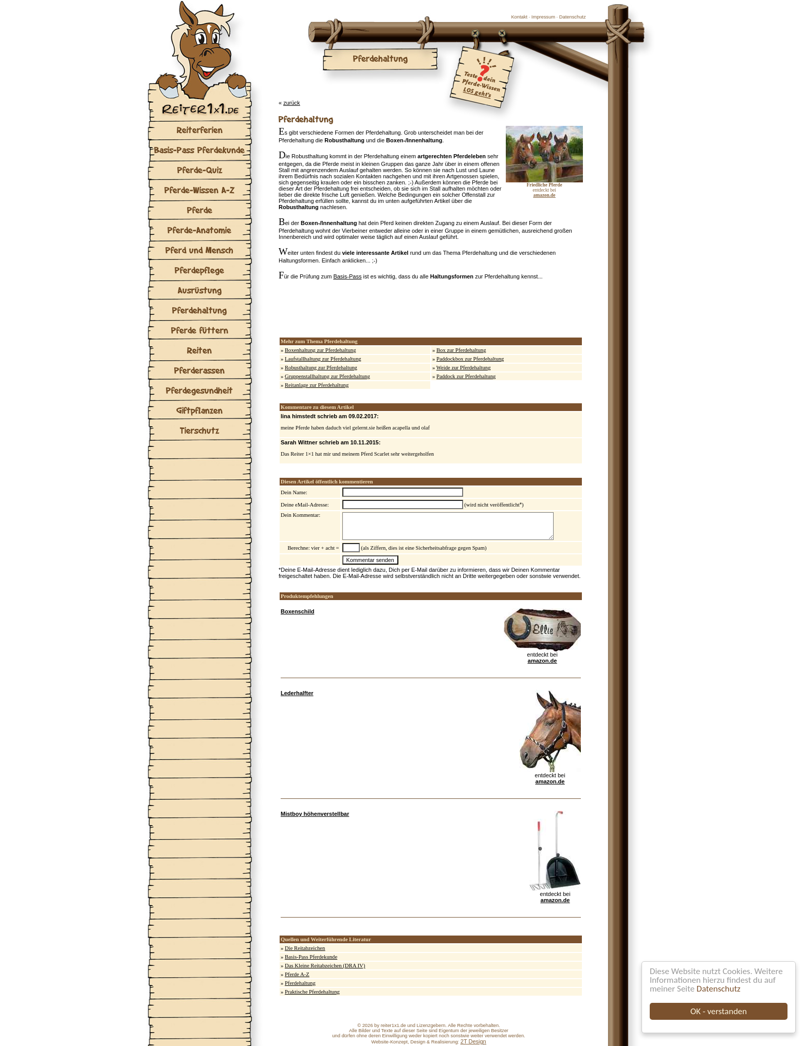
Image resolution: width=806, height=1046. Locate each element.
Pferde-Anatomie (199, 230)
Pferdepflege (199, 270)
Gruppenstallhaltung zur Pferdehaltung (327, 376)
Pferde (199, 209)
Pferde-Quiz (199, 169)
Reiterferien (200, 129)
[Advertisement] (399, 308)
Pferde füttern (199, 330)
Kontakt (519, 17)
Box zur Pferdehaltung (461, 350)
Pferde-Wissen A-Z (199, 189)
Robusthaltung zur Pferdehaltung (321, 367)
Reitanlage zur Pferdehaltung (317, 385)
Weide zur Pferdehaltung (463, 367)
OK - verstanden (718, 1011)
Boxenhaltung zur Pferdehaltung (320, 350)
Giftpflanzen (199, 410)
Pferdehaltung (199, 310)
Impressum (543, 17)
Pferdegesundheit (199, 390)
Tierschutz (199, 430)
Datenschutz (718, 988)
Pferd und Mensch (199, 250)
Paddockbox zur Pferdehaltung (470, 359)
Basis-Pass (347, 276)
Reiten (199, 350)
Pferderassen (199, 370)
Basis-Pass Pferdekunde (199, 149)
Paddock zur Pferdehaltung (466, 376)
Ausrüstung (200, 290)
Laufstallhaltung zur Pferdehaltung (323, 359)
